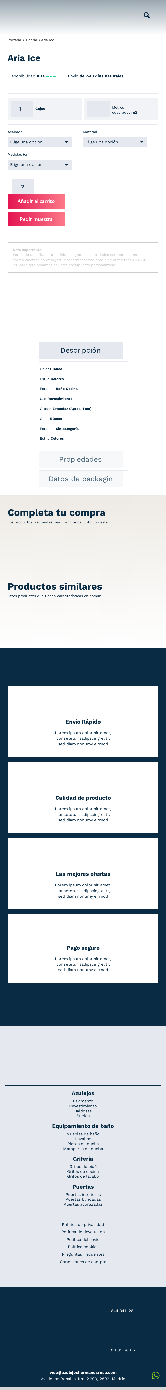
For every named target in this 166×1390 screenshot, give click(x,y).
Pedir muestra (36, 219)
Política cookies (83, 1246)
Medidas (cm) (19, 154)
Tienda (31, 40)
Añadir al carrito (36, 201)
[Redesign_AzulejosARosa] (83, 1043)
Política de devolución (83, 1231)
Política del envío (83, 1239)
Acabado (15, 132)
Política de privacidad (83, 1224)
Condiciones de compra (83, 1261)
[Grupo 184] (16, 7)
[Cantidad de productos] (23, 186)
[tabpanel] (83, 406)
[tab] (81, 350)
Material (90, 132)
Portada (14, 40)
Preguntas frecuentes (83, 1254)
